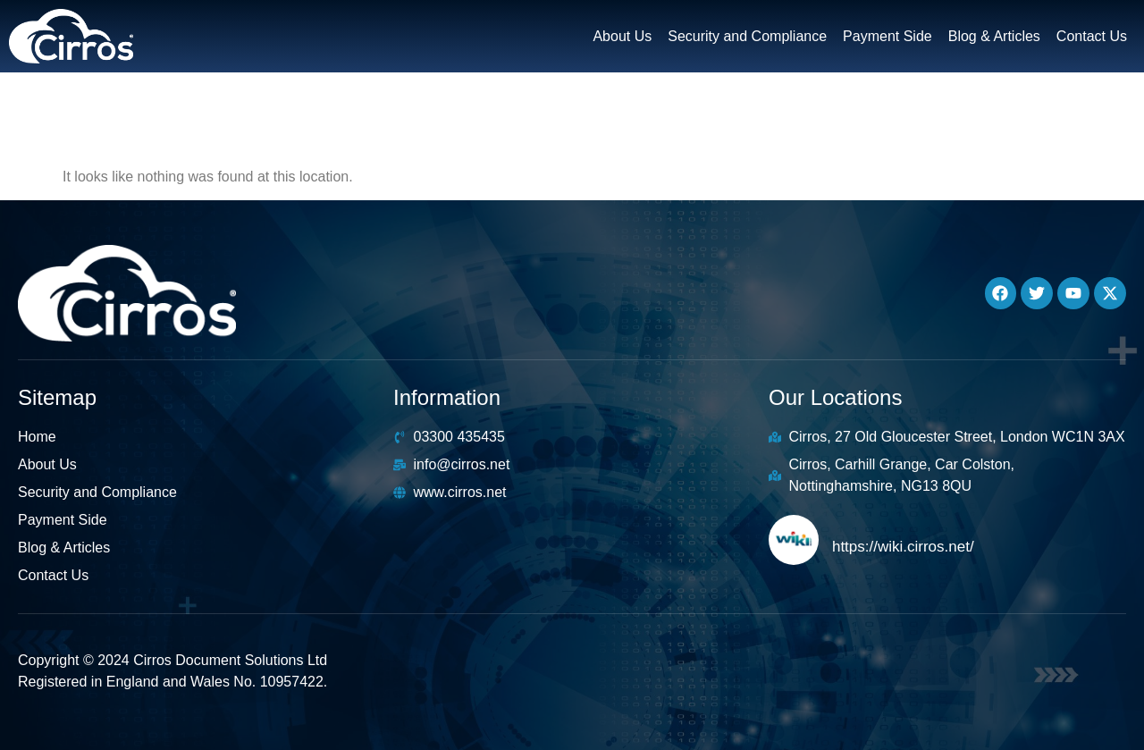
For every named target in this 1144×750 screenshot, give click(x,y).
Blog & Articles (994, 36)
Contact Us (1091, 36)
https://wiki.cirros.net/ (903, 546)
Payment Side (887, 36)
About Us (622, 36)
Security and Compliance (747, 36)
